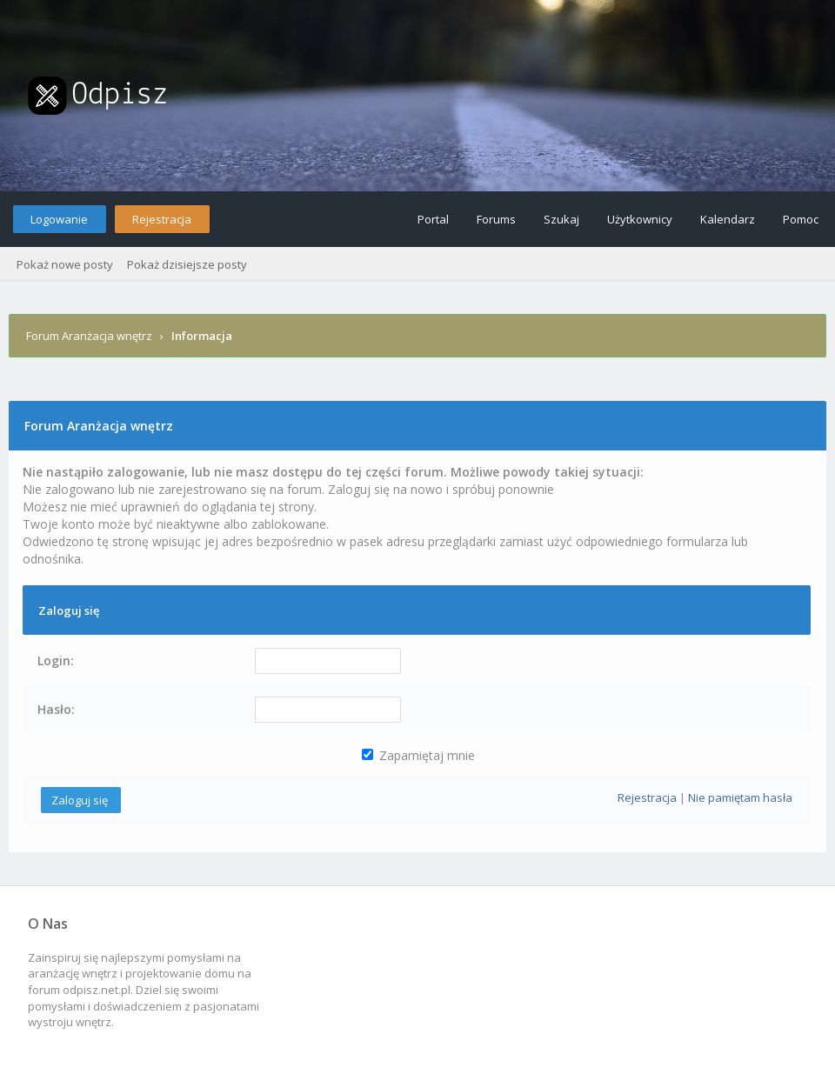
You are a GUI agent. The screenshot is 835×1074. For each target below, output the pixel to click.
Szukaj (561, 219)
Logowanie (59, 219)
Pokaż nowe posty (65, 264)
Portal (433, 219)
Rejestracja (161, 219)
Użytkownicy (639, 219)
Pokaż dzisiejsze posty (187, 264)
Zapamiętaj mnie (418, 755)
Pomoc (800, 219)
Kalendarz (727, 219)
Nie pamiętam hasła (740, 797)
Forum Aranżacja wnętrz (89, 336)
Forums (496, 219)
